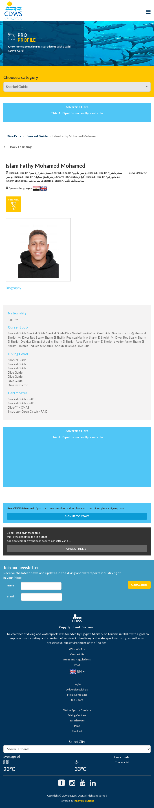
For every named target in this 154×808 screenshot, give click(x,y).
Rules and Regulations (77, 659)
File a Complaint (77, 694)
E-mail (10, 596)
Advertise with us (77, 689)
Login (77, 684)
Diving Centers (77, 715)
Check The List (77, 548)
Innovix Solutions (84, 800)
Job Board (77, 699)
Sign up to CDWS (77, 516)
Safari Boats (77, 720)
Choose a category (20, 77)
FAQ (77, 664)
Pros (77, 725)
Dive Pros (14, 136)
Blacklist (77, 731)
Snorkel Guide (37, 136)
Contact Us (77, 654)
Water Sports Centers (77, 710)
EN (77, 671)
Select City (77, 742)
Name (10, 585)
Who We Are (77, 649)
